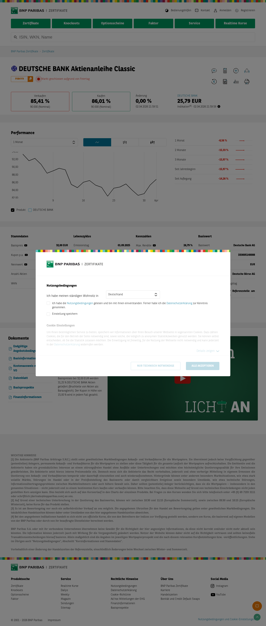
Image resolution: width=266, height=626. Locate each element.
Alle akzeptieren (203, 366)
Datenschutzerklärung (179, 303)
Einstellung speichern (65, 314)
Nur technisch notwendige (155, 366)
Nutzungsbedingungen (80, 303)
